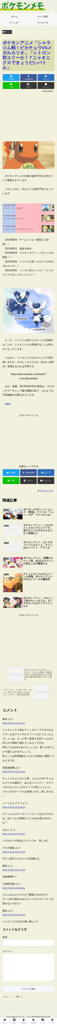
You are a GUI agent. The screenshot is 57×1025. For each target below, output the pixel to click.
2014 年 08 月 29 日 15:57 (13, 834)
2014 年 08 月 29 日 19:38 (13, 870)
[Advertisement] (28, 116)
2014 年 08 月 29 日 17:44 (13, 852)
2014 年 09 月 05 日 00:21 (13, 888)
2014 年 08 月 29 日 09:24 (13, 807)
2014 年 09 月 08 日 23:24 (13, 915)
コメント (7, 951)
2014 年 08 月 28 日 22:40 (13, 771)
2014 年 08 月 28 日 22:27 (13, 723)
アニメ (7, 32)
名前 (4, 937)
